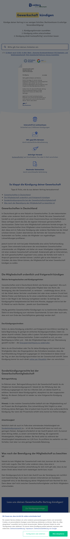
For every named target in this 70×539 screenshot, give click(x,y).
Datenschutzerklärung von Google (45, 528)
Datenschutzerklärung (17, 528)
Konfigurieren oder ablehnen (35, 534)
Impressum (29, 528)
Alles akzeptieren (58, 534)
